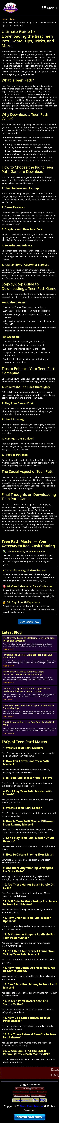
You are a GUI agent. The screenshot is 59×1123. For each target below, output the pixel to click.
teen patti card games (38, 1095)
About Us (27, 1100)
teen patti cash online (22, 1088)
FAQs (43, 1100)
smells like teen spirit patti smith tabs (22, 1095)
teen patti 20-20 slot (37, 1088)
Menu (49, 7)
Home (4, 19)
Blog (11, 19)
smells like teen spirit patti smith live (39, 1092)
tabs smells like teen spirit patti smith (21, 1092)
